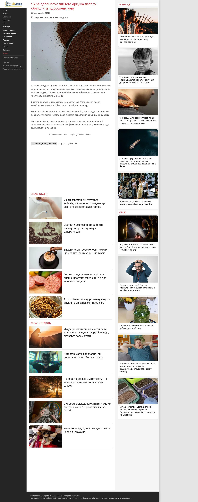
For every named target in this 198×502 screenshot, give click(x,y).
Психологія (7, 37)
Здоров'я (6, 20)
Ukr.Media (59, 96)
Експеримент (56, 135)
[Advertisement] (71, 168)
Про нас (6, 62)
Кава (82, 135)
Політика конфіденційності (14, 69)
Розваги (6, 40)
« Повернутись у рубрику (44, 144)
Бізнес (5, 14)
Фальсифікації (71, 135)
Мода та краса (8, 30)
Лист (89, 135)
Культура (6, 27)
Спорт (5, 47)
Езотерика (7, 17)
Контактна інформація (12, 66)
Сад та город (8, 43)
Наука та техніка (9, 33)
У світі (5, 53)
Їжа (4, 23)
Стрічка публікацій (68, 144)
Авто (5, 10)
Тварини (6, 50)
